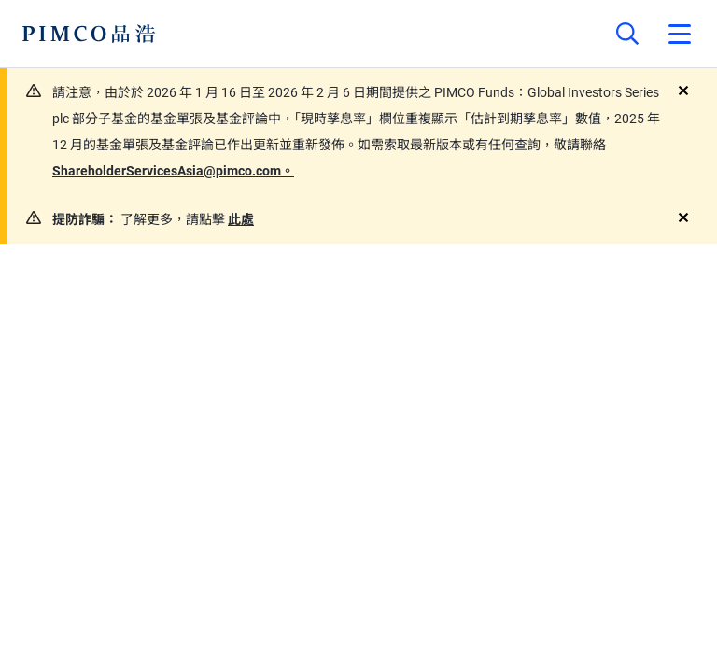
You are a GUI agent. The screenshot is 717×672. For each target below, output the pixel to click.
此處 (241, 219)
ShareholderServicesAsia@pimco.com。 (173, 170)
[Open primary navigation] (680, 33)
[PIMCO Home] (89, 33)
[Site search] (627, 33)
